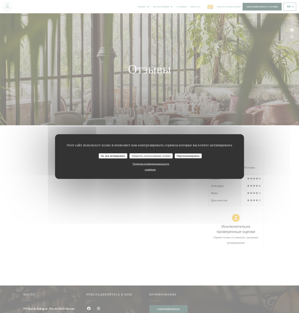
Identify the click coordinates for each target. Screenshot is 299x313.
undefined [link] (150, 169)
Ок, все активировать (113, 155)
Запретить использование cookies (151, 155)
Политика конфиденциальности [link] (151, 164)
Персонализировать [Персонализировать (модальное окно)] (188, 155)
